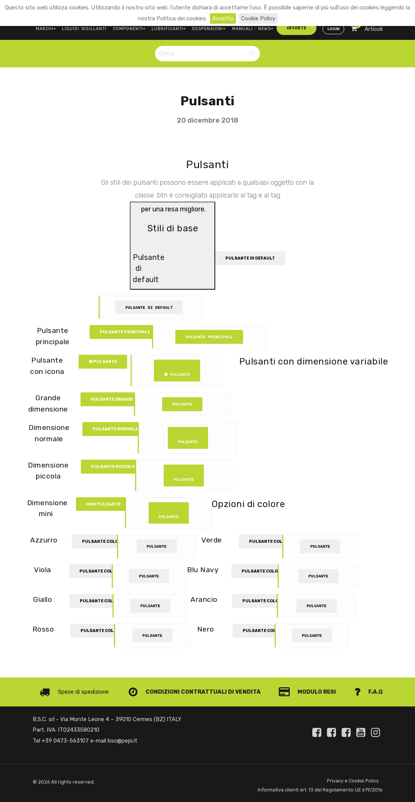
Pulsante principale (125, 332)
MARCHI (46, 28)
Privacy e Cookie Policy (353, 781)
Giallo (42, 599)
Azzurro (44, 540)
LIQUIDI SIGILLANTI (84, 28)
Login (333, 28)
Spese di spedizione (74, 691)
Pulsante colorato (106, 541)
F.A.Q (368, 691)
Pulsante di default (250, 257)
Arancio (204, 599)
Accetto (223, 18)
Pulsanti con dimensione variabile (313, 361)
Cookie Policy (258, 18)
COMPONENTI (128, 28)
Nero (205, 629)
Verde (212, 540)
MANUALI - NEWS (248, 28)
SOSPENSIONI (205, 28)
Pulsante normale (115, 429)
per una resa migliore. (172, 246)
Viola (42, 569)
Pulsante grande (112, 399)
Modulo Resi (307, 691)
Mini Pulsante (103, 503)
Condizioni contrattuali (177, 691)
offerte (291, 28)
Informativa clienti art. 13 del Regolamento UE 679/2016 (320, 790)
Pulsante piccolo (113, 466)
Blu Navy (203, 569)
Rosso (43, 629)
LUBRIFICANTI (166, 28)
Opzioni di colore (248, 503)
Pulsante (103, 361)
